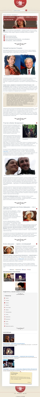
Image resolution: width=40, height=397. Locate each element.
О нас (15, 393)
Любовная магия (7, 312)
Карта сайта (24, 393)
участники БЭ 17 (14, 14)
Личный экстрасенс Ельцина (10, 36)
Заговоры (6, 300)
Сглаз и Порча (7, 307)
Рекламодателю (19, 393)
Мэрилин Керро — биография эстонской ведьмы (14, 343)
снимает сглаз (21, 258)
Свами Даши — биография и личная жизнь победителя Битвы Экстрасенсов (20, 369)
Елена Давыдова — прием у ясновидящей (13, 40)
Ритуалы (6, 303)
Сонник (6, 314)
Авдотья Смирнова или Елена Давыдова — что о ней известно (17, 39)
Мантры (6, 324)
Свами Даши (5, 151)
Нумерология (7, 317)
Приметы (6, 305)
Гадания (6, 298)
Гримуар (4, 14)
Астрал (6, 321)
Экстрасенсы (9, 14)
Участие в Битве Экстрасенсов (11, 37)
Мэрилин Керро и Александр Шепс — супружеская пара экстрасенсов (18, 356)
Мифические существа (8, 326)
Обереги (6, 310)
